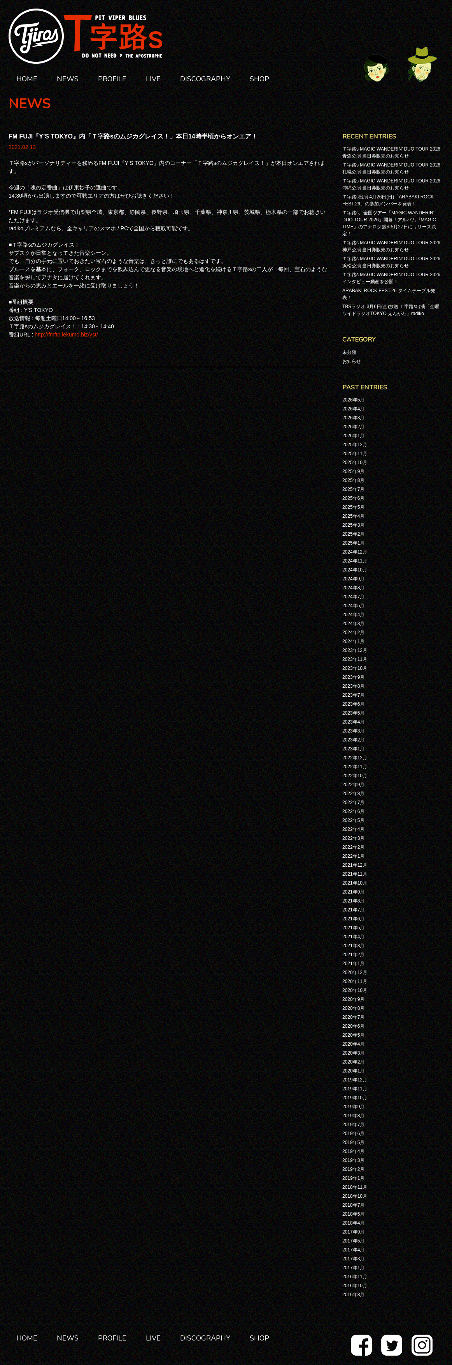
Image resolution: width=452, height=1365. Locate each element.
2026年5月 (353, 400)
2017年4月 (353, 1250)
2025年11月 (354, 453)
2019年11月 (354, 1089)
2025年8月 (353, 480)
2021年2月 (353, 954)
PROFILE (112, 78)
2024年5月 (353, 605)
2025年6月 (353, 498)
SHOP (259, 78)
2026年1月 (353, 435)
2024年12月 (354, 552)
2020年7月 (353, 1017)
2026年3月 (353, 418)
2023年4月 (353, 722)
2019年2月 (353, 1169)
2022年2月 (353, 847)
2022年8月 (353, 793)
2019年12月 (354, 1080)
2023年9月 (353, 677)
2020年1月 (353, 1071)
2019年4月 (353, 1151)
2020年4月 (353, 1044)
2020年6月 (353, 1026)
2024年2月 (353, 632)
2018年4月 (353, 1223)
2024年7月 (353, 596)
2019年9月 (353, 1106)
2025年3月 (353, 525)
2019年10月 (354, 1097)
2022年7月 (353, 802)
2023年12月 (354, 650)
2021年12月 (354, 865)
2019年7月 (353, 1124)
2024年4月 (353, 614)
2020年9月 (353, 999)
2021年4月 (353, 936)
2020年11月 (354, 981)
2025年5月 (353, 507)
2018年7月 (353, 1205)
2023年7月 (353, 695)
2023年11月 (354, 659)
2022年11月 (354, 766)
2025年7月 (353, 489)
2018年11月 (354, 1187)
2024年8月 (353, 588)
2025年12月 (354, 444)
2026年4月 (353, 409)
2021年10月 (354, 883)
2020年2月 (353, 1062)
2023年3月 (353, 731)
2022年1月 (353, 856)
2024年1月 (353, 641)
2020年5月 (353, 1035)
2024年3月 (353, 623)
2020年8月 (353, 1008)
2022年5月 (353, 820)
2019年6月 (353, 1133)
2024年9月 (353, 579)
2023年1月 (353, 749)
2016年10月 (354, 1285)
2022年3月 (353, 838)
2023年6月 (353, 704)
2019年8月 (353, 1115)
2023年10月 (354, 668)
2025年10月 (354, 462)
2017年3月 (353, 1259)
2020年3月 (353, 1053)
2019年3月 (353, 1160)
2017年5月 (353, 1241)
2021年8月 (353, 901)
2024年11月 (354, 561)
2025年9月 (353, 471)
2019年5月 (353, 1142)
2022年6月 (353, 811)
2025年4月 (353, 516)
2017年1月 (353, 1267)
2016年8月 (353, 1294)
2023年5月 (353, 713)
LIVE (153, 78)
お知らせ (351, 361)
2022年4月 (353, 829)
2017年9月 (353, 1232)
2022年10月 (354, 775)
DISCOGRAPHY (205, 78)
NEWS (68, 78)
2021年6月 (353, 919)
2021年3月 (353, 945)
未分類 (349, 352)
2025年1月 (353, 543)
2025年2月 (353, 534)
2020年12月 (354, 972)
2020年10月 (354, 990)
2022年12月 (354, 757)
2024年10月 (354, 570)
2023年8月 (353, 686)
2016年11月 (354, 1276)
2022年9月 (353, 784)
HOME (26, 78)
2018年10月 (354, 1196)
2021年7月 (353, 910)
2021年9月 (353, 892)
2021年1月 (353, 963)
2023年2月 (353, 740)
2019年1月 (353, 1178)
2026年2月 (353, 426)
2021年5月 (353, 927)
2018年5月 (353, 1214)
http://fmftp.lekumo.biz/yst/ (66, 334)
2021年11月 (354, 874)
